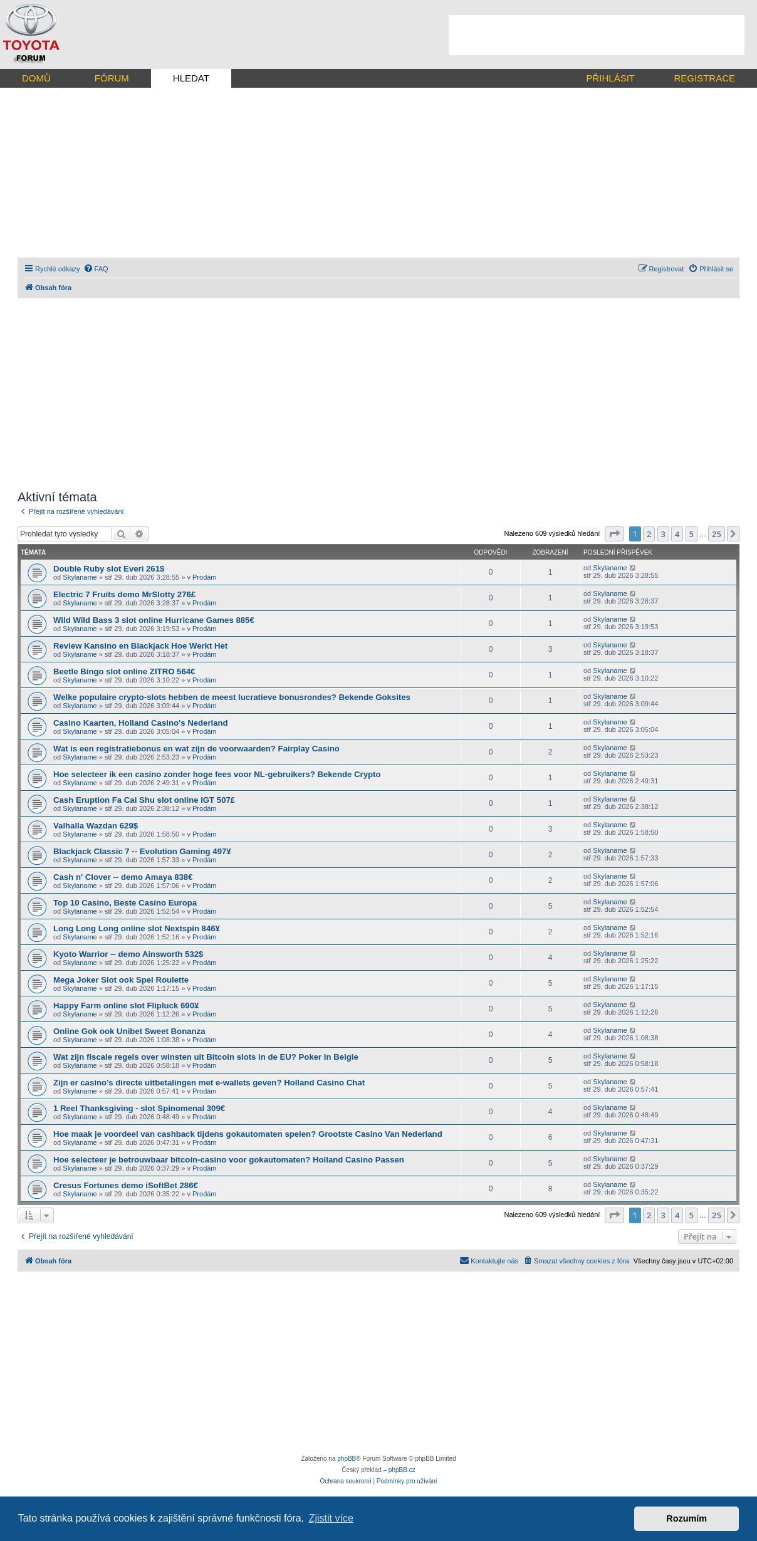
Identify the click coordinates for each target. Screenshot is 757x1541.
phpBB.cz (402, 1469)
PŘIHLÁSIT (610, 78)
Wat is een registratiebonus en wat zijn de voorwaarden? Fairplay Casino (196, 748)
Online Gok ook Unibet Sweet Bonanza (129, 1031)
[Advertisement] (596, 35)
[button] (614, 533)
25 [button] (716, 534)
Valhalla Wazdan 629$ (95, 825)
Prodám (204, 577)
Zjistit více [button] (331, 1518)
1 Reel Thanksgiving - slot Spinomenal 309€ (139, 1108)
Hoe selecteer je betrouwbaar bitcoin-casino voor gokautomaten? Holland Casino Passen (228, 1159)
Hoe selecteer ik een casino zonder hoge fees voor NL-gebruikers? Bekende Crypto (217, 774)
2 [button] (649, 534)
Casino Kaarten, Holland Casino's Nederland (140, 723)
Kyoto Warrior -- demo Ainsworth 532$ (128, 954)
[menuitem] (95, 268)
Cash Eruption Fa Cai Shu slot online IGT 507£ (144, 800)
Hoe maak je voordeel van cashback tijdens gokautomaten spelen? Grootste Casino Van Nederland (247, 1134)
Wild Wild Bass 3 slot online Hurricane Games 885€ (153, 620)
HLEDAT (191, 78)
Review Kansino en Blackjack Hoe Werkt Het (140, 645)
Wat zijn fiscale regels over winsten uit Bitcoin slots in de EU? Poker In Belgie (205, 1057)
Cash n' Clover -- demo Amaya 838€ (123, 877)
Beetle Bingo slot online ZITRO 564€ (124, 671)
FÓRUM (112, 78)
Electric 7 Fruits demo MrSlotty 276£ (124, 594)
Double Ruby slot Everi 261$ (108, 568)
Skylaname (80, 577)
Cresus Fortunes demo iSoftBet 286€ (125, 1185)
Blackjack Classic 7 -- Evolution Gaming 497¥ (142, 851)
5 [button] (691, 534)
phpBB (346, 1458)
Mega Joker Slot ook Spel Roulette (121, 980)
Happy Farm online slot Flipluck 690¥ (126, 1005)
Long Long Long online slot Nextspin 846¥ (136, 928)
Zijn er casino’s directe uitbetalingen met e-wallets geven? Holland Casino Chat (209, 1082)
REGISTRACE (704, 78)
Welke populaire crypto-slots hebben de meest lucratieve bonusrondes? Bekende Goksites (231, 697)
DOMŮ (36, 78)
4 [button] (677, 534)
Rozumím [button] (686, 1518)
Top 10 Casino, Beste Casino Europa (125, 902)
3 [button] (663, 534)
